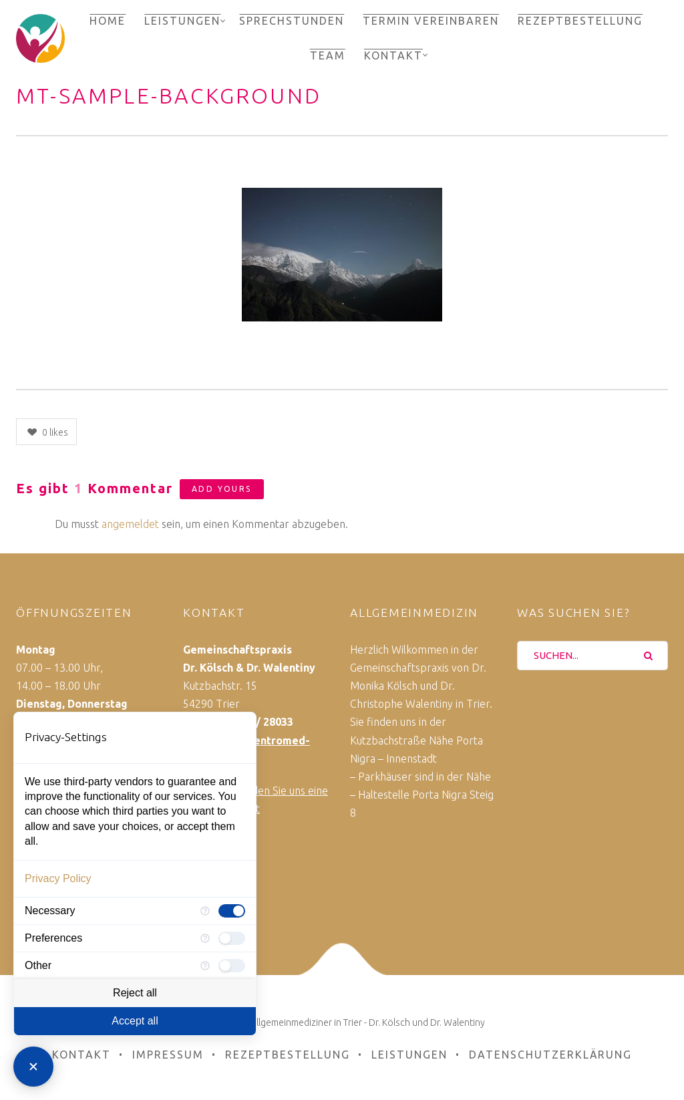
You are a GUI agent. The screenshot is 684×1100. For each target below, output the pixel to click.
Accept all (135, 1020)
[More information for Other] (205, 966)
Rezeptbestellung (580, 21)
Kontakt (393, 55)
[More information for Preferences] (205, 938)
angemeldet (130, 524)
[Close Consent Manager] (33, 1067)
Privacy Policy (58, 878)
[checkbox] (231, 911)
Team (327, 55)
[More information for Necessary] (205, 911)
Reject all (135, 992)
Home (108, 21)
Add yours (222, 489)
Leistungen (182, 21)
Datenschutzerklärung (550, 1055)
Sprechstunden (291, 21)
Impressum (168, 1055)
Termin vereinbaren (431, 21)
